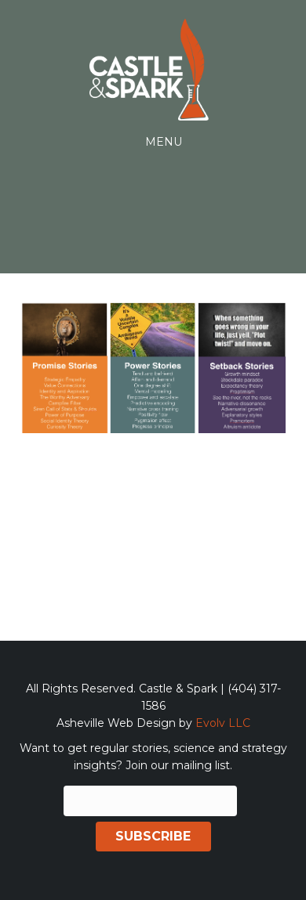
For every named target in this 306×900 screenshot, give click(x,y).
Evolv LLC (222, 723)
